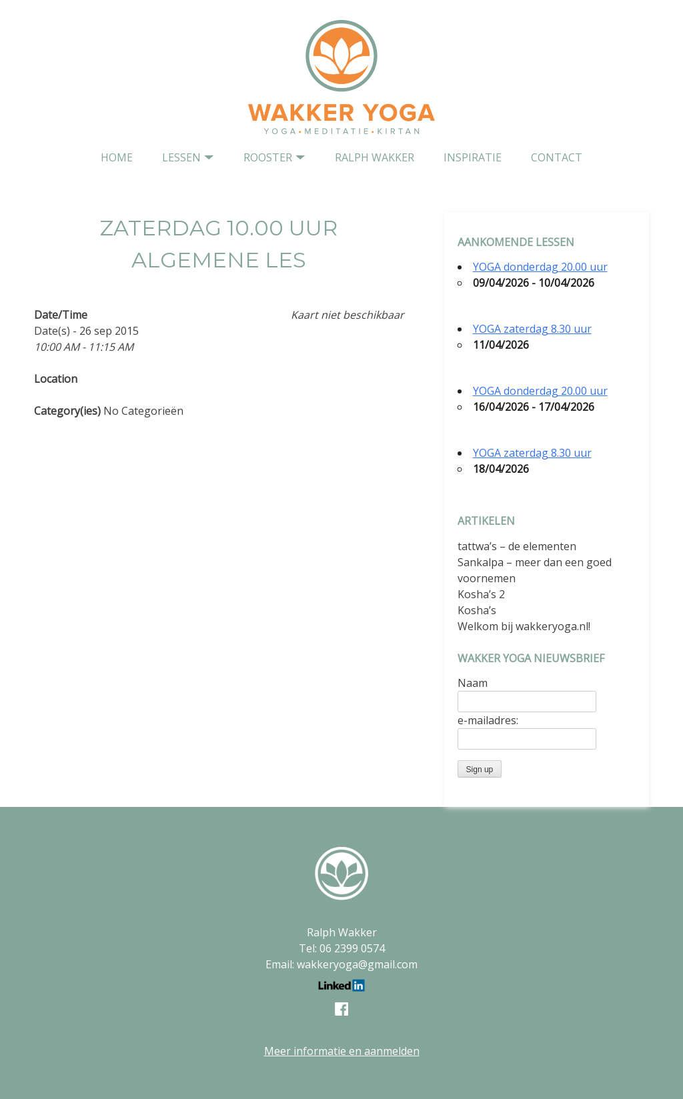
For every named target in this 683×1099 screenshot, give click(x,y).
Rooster (267, 157)
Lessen (181, 157)
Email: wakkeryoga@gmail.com (341, 964)
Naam (473, 683)
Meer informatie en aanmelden (342, 1051)
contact (556, 157)
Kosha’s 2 (481, 594)
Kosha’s (477, 610)
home (117, 157)
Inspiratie (473, 157)
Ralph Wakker (374, 157)
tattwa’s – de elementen (517, 546)
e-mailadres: (488, 720)
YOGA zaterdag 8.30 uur (532, 328)
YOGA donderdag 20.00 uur (540, 266)
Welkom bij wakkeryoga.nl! (524, 626)
